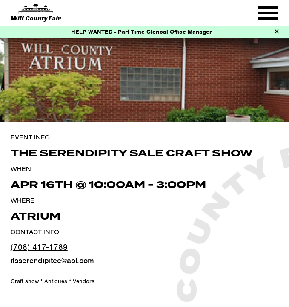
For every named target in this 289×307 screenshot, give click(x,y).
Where (22, 200)
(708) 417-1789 (39, 247)
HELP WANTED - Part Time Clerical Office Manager (141, 31)
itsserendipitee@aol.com (52, 260)
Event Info (30, 137)
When (21, 169)
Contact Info (35, 232)
